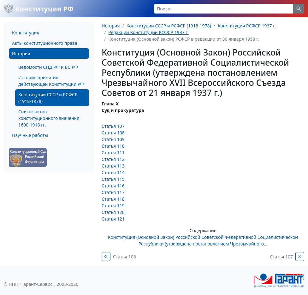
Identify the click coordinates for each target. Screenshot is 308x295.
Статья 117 (113, 192)
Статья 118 (113, 199)
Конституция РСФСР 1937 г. (247, 26)
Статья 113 (113, 166)
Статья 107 (113, 126)
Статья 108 (113, 133)
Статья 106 (124, 257)
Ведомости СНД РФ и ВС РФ (48, 67)
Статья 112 (113, 159)
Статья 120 (113, 212)
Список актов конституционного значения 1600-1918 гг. (48, 118)
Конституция (25, 33)
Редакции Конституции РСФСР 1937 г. (148, 32)
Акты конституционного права (44, 43)
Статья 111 (113, 153)
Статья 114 (113, 172)
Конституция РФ (39, 8)
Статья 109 (113, 139)
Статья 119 (113, 206)
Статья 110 (113, 146)
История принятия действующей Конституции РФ (51, 80)
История (21, 53)
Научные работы (30, 135)
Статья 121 (113, 219)
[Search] (223, 9)
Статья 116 (113, 186)
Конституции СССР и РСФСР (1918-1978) (47, 97)
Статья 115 (113, 179)
